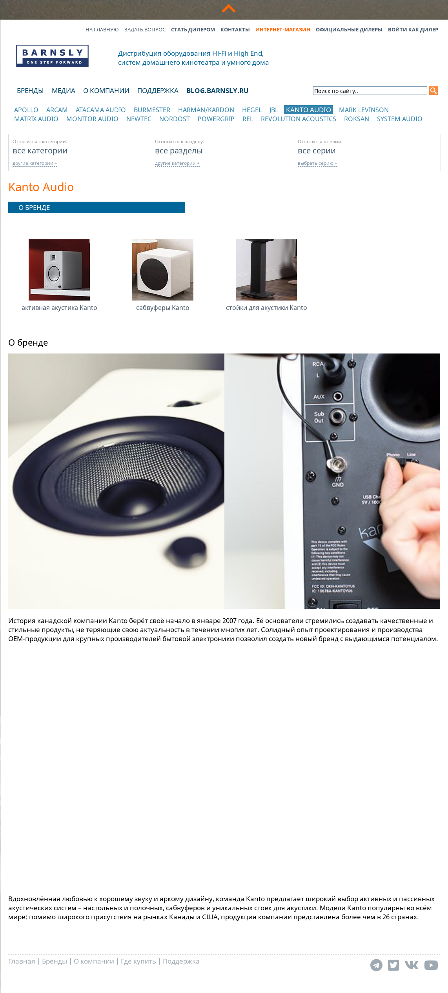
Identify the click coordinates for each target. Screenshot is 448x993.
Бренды (30, 90)
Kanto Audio (308, 109)
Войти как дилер (413, 29)
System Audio (400, 119)
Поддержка (157, 90)
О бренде (34, 207)
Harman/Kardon (206, 110)
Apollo (26, 110)
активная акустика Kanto (59, 307)
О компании (106, 90)
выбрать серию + (317, 163)
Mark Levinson (364, 110)
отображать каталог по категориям (52, 126)
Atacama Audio (101, 110)
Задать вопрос (145, 29)
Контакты (235, 29)
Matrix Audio (36, 119)
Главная (21, 961)
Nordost (174, 119)
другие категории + (35, 163)
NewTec (138, 119)
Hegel (252, 110)
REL (247, 119)
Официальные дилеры (349, 29)
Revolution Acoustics (298, 119)
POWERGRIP (216, 119)
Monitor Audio (92, 119)
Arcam (57, 110)
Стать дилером (193, 29)
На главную (102, 29)
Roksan (356, 119)
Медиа (63, 90)
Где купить (138, 961)
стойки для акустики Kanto (266, 307)
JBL (274, 110)
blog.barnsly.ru (217, 90)
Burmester (152, 110)
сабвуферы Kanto (162, 307)
